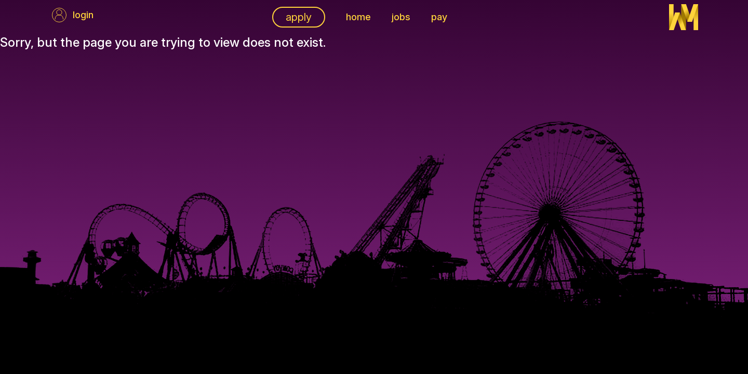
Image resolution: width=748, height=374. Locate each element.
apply (299, 17)
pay (439, 16)
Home (358, 16)
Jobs (401, 16)
